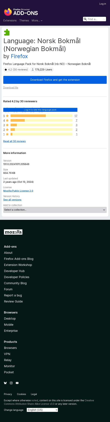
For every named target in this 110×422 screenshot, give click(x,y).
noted (34, 400)
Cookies (21, 394)
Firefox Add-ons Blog (18, 258)
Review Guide (13, 301)
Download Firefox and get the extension (55, 79)
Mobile (8, 324)
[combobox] (94, 19)
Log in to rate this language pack (40, 110)
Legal (34, 394)
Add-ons (10, 246)
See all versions (12, 199)
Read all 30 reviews (14, 141)
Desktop (10, 318)
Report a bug (13, 295)
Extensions (10, 20)
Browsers (10, 348)
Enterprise (11, 330)
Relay (8, 360)
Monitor (9, 366)
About (8, 252)
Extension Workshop (18, 265)
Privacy (8, 394)
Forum (8, 289)
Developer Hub (14, 271)
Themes (24, 20)
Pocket (9, 372)
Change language (13, 409)
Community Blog (15, 283)
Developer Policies (16, 277)
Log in (102, 3)
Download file (10, 87)
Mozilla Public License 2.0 (18, 190)
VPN (7, 354)
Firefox (19, 56)
